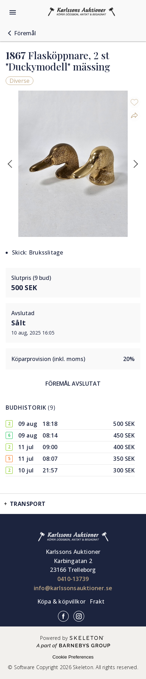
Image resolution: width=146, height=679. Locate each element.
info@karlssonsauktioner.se (73, 588)
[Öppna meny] (13, 12)
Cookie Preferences (73, 657)
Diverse (19, 81)
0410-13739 (73, 579)
